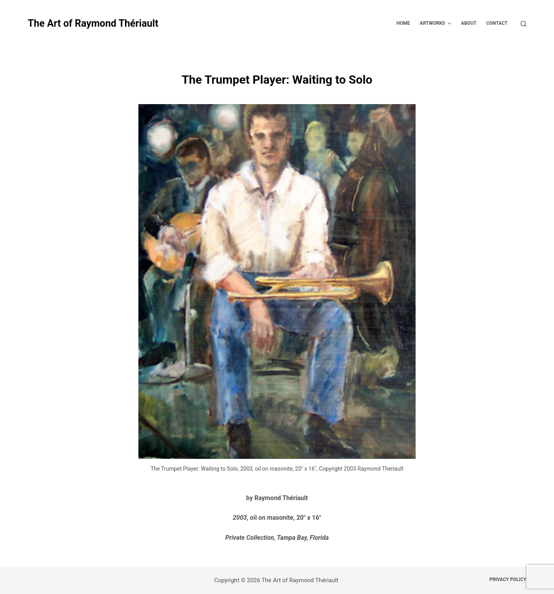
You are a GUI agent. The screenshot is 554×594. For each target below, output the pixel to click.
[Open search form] (523, 24)
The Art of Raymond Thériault (93, 23)
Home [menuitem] (403, 23)
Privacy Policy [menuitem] (508, 579)
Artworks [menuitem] (436, 23)
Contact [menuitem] (497, 23)
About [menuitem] (468, 23)
